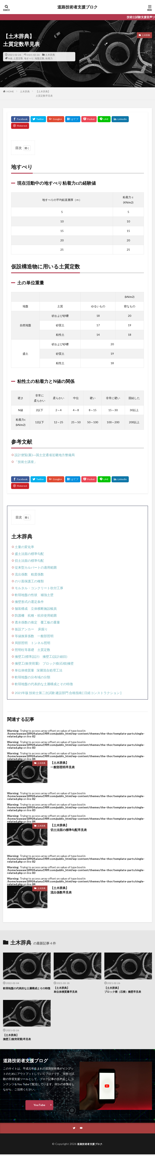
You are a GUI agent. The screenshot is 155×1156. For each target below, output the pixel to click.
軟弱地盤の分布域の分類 (32, 677)
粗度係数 (37, 574)
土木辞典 (50, 54)
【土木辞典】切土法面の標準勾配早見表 (69, 827)
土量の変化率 (24, 547)
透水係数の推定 (26, 622)
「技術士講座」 (26, 462)
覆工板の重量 (50, 622)
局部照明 (21, 643)
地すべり (29, 58)
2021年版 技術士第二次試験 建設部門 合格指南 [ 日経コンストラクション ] (68, 693)
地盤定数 (39, 58)
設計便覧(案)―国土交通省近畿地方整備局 (45, 455)
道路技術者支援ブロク (77, 7)
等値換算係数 (24, 636)
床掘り (43, 629)
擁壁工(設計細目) (55, 656)
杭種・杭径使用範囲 (42, 615)
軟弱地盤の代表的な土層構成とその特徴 (44, 684)
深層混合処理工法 (49, 670)
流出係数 (21, 574)
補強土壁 (47, 595)
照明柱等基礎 (24, 649)
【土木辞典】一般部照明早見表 (63, 765)
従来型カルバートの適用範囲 (36, 567)
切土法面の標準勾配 (29, 560)
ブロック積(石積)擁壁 (58, 663)
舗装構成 (21, 608)
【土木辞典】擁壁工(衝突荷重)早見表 (18, 1038)
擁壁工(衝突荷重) (27, 663)
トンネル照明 (40, 643)
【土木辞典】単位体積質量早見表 (66, 990)
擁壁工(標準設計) (27, 656)
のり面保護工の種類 (29, 581)
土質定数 (18, 58)
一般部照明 (45, 636)
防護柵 (19, 615)
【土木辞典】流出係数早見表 (61, 890)
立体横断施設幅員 (44, 608)
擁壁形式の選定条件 (29, 602)
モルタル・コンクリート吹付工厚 (39, 588)
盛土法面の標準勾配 (29, 554)
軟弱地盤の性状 (26, 595)
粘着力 (49, 58)
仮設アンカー (24, 629)
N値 (10, 58)
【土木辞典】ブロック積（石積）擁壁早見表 (124, 990)
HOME (10, 91)
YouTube (39, 1106)
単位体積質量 (24, 670)
